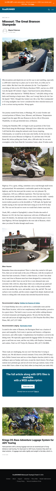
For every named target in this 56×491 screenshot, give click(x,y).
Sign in (36, 391)
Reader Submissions (45, 479)
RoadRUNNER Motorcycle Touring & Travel (26, 475)
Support (20, 479)
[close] (53, 3)
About (14, 479)
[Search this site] (48, 9)
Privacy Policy (21, 481)
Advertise (26, 479)
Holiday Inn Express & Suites (30, 303)
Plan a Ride (34, 479)
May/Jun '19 (5, 17)
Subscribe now (28, 386)
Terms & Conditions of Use (34, 481)
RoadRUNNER (8, 9)
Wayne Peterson (14, 30)
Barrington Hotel (26, 326)
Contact (8, 479)
